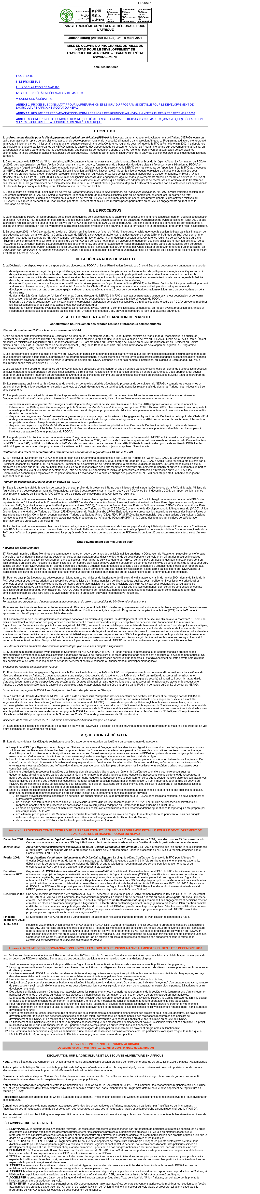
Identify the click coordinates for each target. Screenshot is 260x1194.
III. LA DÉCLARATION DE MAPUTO (37, 87)
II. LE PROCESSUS (28, 81)
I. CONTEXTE (24, 75)
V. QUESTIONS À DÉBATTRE (34, 98)
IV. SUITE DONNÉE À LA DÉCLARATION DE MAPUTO (49, 93)
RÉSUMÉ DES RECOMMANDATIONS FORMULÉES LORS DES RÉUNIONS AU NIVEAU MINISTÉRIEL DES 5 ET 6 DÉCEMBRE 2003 (105, 113)
